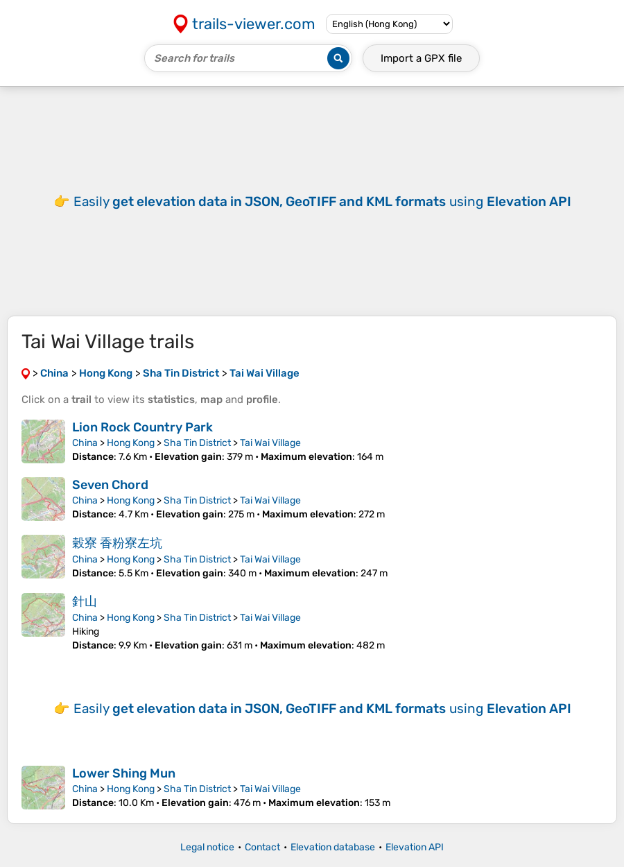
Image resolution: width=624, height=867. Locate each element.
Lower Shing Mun (123, 773)
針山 (84, 601)
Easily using (322, 201)
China (85, 443)
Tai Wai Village (270, 443)
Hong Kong (131, 443)
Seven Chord (110, 484)
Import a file (421, 58)
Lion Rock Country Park (142, 427)
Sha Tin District (197, 443)
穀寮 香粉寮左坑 (117, 543)
